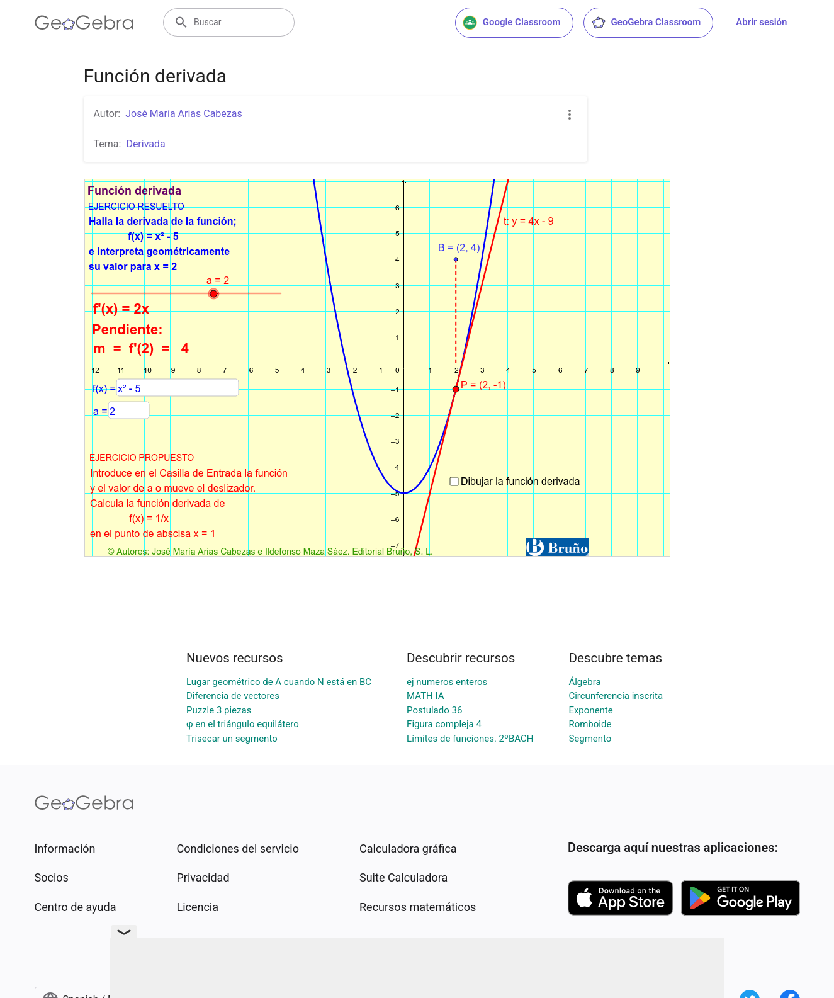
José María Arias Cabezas (183, 114)
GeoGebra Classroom (646, 22)
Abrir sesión (761, 22)
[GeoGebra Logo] (84, 22)
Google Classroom (512, 22)
